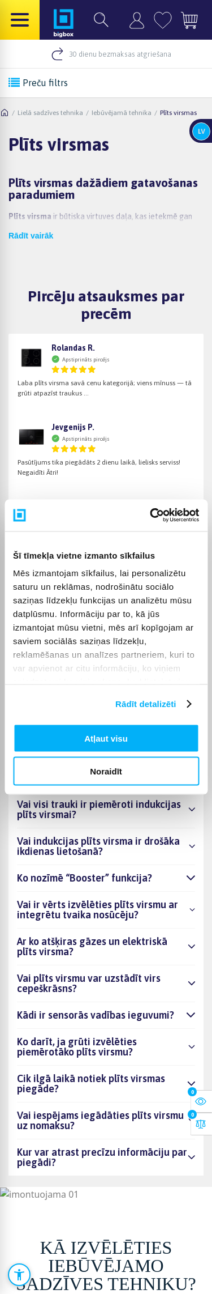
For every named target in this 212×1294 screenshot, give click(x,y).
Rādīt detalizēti (145, 704)
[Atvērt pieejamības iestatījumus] (19, 1274)
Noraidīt (106, 771)
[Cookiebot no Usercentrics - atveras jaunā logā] (151, 515)
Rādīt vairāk (30, 235)
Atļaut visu (106, 738)
